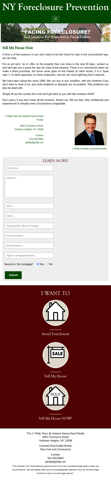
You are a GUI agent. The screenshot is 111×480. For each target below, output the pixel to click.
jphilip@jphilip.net (34, 142)
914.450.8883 (56, 458)
